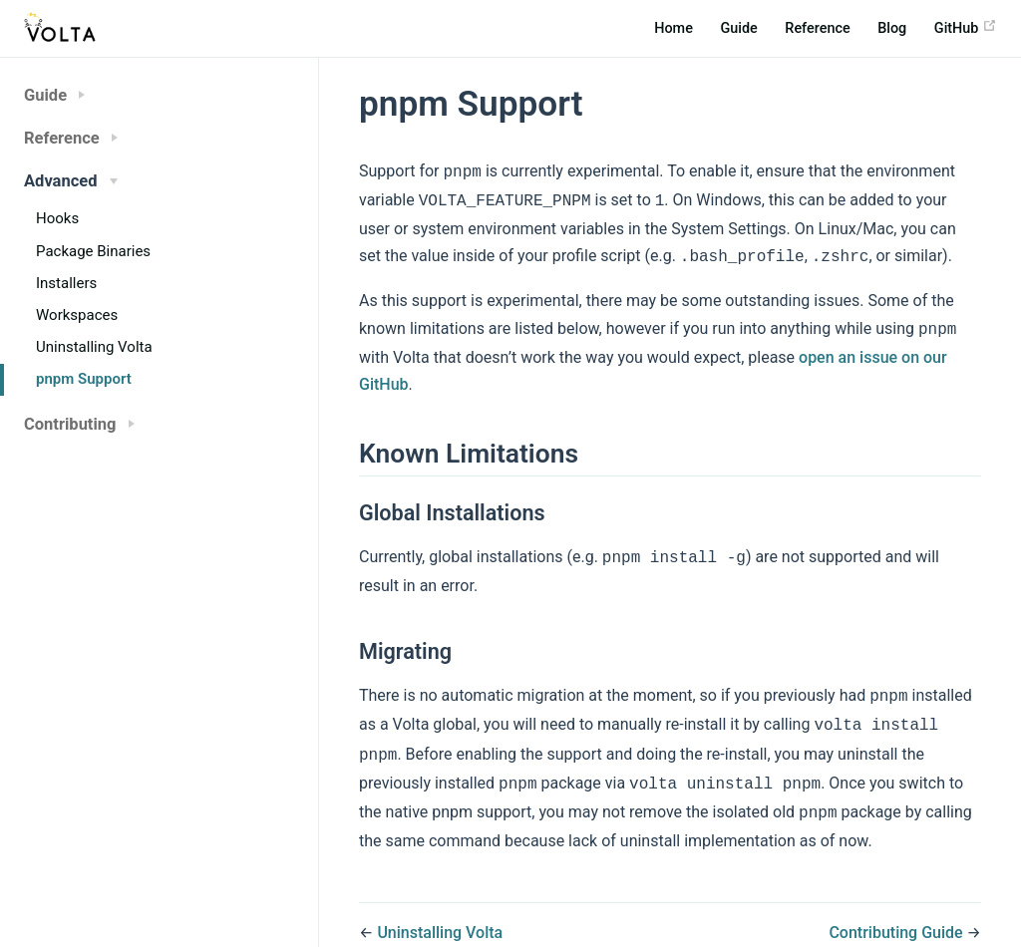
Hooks (57, 218)
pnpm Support (84, 379)
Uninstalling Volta (94, 347)
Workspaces (77, 315)
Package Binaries (93, 251)
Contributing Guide (895, 912)
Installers (66, 283)
